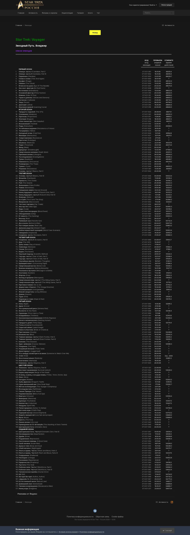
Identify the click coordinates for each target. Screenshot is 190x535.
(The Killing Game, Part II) (40, 282)
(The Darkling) (29, 216)
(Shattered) (28, 455)
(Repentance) (29, 460)
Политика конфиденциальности (80, 517)
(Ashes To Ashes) (32, 408)
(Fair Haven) (30, 391)
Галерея (80, 13)
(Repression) (29, 439)
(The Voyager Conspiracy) (37, 387)
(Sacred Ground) (33, 190)
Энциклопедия (67, 13)
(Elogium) (26, 119)
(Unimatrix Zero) (33, 427)
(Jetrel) (25, 105)
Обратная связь (102, 517)
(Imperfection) (31, 434)
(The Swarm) (25, 183)
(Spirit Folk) (27, 405)
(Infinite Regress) (37, 318)
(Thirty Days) (30, 323)
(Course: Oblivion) (32, 344)
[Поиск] (151, 13)
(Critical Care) (33, 441)
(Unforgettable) (31, 289)
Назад (95, 33)
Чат (98, 13)
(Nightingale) (30, 448)
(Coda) (24, 209)
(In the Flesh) (27, 311)
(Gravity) (27, 332)
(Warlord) (26, 197)
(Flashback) (27, 178)
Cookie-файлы (117, 517)
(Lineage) (27, 458)
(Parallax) (27, 76)
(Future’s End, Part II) (37, 195)
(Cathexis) (27, 100)
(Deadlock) (26, 159)
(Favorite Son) (30, 221)
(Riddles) (26, 379)
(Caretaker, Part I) (32, 72)
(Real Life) (30, 225)
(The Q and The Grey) (31, 199)
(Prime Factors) (32, 93)
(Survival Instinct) (35, 370)
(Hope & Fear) (31, 299)
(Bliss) (26, 334)
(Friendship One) (30, 479)
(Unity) (27, 214)
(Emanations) (28, 90)
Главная (21, 13)
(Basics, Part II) (31, 176)
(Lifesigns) (30, 154)
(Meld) (24, 147)
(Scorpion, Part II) (33, 240)
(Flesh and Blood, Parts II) (38, 453)
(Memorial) (27, 398)
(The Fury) (26, 420)
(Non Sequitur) (31, 121)
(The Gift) (24, 242)
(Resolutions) (28, 169)
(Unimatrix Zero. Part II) (39, 432)
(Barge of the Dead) (34, 372)
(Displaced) (28, 233)
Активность (33, 13)
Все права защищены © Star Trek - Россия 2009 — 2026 (95, 519)
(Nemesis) (27, 247)
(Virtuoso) (26, 396)
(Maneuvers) (27, 135)
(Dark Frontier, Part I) (37, 337)
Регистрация (167, 5)
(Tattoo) (27, 131)
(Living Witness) (33, 292)
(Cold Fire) (30, 133)
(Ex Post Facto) (32, 88)
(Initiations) (28, 114)
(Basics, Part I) (31, 171)
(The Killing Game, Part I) (39, 280)
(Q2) (22, 474)
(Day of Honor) (29, 244)
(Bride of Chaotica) (33, 330)
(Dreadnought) (29, 150)
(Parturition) (26, 126)
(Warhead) (28, 361)
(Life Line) (28, 422)
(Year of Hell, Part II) (33, 259)
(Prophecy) (29, 462)
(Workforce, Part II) (35, 469)
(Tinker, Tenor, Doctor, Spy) (43, 375)
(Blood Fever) (33, 211)
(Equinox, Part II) (32, 368)
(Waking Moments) (33, 268)
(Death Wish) (33, 152)
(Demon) (25, 294)
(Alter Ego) (28, 206)
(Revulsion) (26, 249)
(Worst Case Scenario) (39, 230)
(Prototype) (27, 140)
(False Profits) (29, 185)
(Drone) (24, 306)
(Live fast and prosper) (35, 415)
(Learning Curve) (33, 107)
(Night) (23, 304)
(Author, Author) (32, 477)
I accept (167, 530)
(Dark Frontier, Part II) (37, 339)
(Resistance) (30, 138)
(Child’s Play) (30, 410)
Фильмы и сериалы (49, 13)
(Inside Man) (29, 443)
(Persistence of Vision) (36, 128)
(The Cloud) (27, 83)
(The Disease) (28, 342)
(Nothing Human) (35, 320)
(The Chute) (27, 180)
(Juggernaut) (29, 351)
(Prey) (24, 275)
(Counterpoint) (30, 325)
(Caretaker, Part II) (32, 74)
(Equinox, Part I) (32, 363)
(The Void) (26, 465)
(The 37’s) (31, 112)
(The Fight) (27, 346)
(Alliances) (27, 143)
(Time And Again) (31, 79)
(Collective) (28, 403)
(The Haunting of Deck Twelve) (43, 424)
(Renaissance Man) (36, 486)
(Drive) (24, 436)
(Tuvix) (24, 166)
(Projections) (28, 116)
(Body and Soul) (30, 446)
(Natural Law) (33, 481)
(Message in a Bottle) (35, 271)
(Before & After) (29, 223)
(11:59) (23, 356)
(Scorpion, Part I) (33, 235)
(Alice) (23, 377)
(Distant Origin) (32, 228)
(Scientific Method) (33, 254)
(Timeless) (28, 315)
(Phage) (25, 81)
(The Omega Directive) (36, 287)
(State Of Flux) (27, 95)
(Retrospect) (31, 278)
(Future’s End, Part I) (36, 192)
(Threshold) (26, 145)
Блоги (90, 13)
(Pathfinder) (30, 389)
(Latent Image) (31, 327)
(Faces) (24, 102)
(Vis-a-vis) (30, 285)
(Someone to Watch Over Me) (44, 353)
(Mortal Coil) (32, 266)
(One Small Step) (34, 384)
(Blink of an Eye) (32, 394)
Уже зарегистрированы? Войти (143, 5)
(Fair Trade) (31, 204)
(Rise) (24, 218)
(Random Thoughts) (34, 261)
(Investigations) (31, 157)
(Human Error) (33, 472)
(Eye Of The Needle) (34, 86)
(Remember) (26, 188)
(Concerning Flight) (33, 263)
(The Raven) (26, 252)
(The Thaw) (28, 164)
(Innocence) (29, 162)
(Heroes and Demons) (34, 98)
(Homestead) (30, 484)
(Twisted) (28, 124)
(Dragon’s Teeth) (31, 382)
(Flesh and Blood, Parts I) (38, 451)
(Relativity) (30, 358)
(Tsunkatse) (27, 401)
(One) (23, 297)
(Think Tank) (31, 349)
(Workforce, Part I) (35, 467)
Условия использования (68, 532)
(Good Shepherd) (32, 413)
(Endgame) (28, 488)
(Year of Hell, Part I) (33, 256)
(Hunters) (27, 273)
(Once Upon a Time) (31, 313)
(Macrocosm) (29, 202)
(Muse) (24, 417)
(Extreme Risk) (33, 308)
